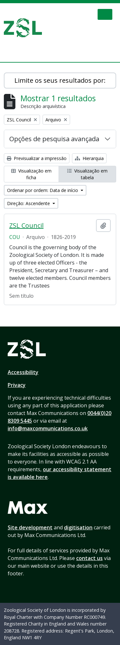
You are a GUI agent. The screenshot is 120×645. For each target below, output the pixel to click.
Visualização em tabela (87, 174)
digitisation (78, 527)
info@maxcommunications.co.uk (48, 428)
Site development (30, 527)
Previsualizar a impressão (37, 158)
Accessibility (23, 372)
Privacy (17, 384)
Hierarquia (89, 158)
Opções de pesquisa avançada (54, 138)
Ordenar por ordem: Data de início (43, 190)
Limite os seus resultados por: (60, 80)
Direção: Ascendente (29, 203)
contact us (89, 558)
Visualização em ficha (31, 174)
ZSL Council (26, 225)
